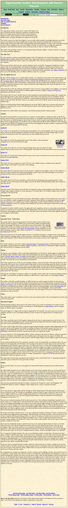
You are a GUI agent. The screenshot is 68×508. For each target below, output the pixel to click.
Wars (17, 9)
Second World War (12, 157)
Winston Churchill (58, 70)
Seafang (20, 123)
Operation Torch (7, 205)
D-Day (13, 37)
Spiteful (39, 123)
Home (5, 9)
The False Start (5, 20)
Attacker (7, 256)
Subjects (61, 9)
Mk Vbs (58, 90)
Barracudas (60, 286)
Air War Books (50, 493)
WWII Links (38, 495)
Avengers (49, 352)
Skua (13, 59)
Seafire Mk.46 (5, 177)
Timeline (36, 9)
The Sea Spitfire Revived (8, 21)
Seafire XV (4, 152)
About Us (45, 504)
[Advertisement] (54, 27)
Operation (31, 244)
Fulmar (13, 78)
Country (27, 12)
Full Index (54, 9)
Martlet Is (17, 81)
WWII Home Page (13, 495)
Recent (39, 504)
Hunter (17, 256)
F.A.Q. (20, 504)
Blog (48, 9)
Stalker (24, 256)
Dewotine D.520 (5, 231)
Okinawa (3, 329)
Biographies (29, 9)
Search (34, 504)
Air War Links (40, 493)
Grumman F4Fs (7, 81)
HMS (49, 306)
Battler (13, 256)
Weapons (43, 9)
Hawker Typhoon (24, 79)
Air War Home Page (19, 493)
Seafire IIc (4, 137)
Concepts (21, 12)
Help (15, 504)
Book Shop (11, 9)
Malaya (13, 211)
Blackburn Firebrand (37, 79)
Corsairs (10, 284)
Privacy (51, 504)
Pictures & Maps (44, 12)
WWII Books (47, 495)
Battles (22, 9)
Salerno (15, 253)
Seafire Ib (4, 128)
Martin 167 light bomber (28, 228)
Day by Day (56, 495)
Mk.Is (50, 90)
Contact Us (27, 504)
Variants (3, 23)
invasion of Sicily (44, 244)
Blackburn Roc (5, 59)
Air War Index (30, 493)
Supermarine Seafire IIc (60, 144)
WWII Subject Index (27, 495)
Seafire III (4, 145)
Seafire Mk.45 (5, 168)
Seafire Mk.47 (5, 186)
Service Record (5, 25)
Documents (34, 12)
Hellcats (3, 284)
